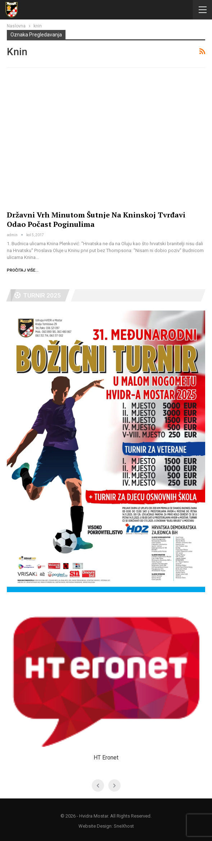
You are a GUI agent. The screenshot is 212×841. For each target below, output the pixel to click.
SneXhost (124, 826)
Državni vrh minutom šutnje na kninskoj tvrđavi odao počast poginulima (96, 219)
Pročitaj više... (23, 270)
